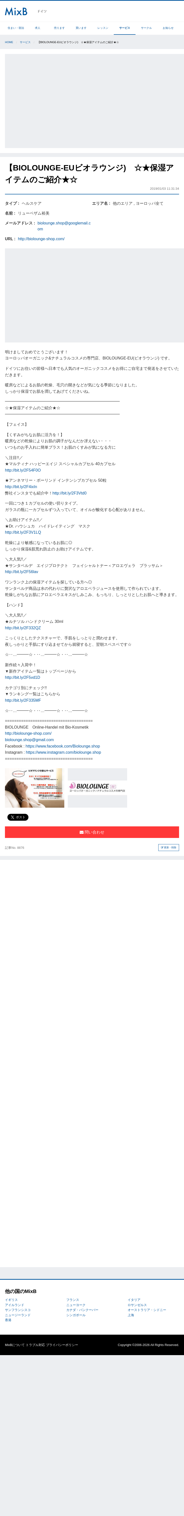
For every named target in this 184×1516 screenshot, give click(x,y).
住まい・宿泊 (16, 27)
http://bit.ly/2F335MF (23, 700)
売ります (59, 27)
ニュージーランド (18, 1315)
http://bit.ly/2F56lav (21, 572)
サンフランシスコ (18, 1310)
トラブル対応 (35, 1345)
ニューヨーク (76, 1305)
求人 (37, 27)
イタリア (134, 1300)
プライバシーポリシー (62, 1345)
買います (81, 27)
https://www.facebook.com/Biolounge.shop (63, 746)
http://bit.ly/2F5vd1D (22, 677)
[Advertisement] (46, 100)
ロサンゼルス (137, 1305)
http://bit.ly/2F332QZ (23, 628)
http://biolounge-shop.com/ (41, 239)
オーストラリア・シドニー (147, 1310)
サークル (146, 27)
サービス (124, 27)
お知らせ (168, 27)
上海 (131, 1315)
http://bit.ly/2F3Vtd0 (69, 493)
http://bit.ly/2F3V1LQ (23, 532)
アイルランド (14, 1305)
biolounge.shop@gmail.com (29, 740)
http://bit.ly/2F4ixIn (21, 487)
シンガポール (76, 1315)
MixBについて (15, 1345)
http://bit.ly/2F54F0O (23, 470)
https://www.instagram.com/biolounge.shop (63, 752)
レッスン (102, 27)
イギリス (11, 1300)
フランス (72, 1300)
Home (9, 42)
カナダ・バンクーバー (82, 1310)
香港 (8, 1320)
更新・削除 (169, 847)
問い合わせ (92, 832)
